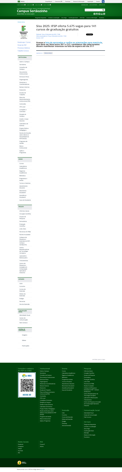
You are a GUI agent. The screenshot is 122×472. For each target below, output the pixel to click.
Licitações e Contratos (23, 110)
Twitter (20, 448)
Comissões (22, 104)
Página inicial (21, 22)
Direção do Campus (22, 115)
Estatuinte (22, 90)
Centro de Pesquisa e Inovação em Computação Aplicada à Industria (23, 268)
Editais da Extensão (22, 295)
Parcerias (22, 301)
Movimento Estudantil (22, 191)
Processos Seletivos (24, 48)
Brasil (23, 1)
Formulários (23, 221)
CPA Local (22, 107)
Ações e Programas (22, 151)
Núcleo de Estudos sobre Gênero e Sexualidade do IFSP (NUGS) (25, 135)
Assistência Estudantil (22, 196)
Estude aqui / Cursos (24, 42)
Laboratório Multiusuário (23, 257)
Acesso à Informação (91, 18)
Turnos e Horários (24, 183)
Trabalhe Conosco (23, 51)
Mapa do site (102, 4)
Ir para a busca (38, 4)
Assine (41, 446)
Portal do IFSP (22, 45)
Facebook (20, 444)
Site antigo (64, 18)
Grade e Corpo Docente (23, 120)
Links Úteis (22, 229)
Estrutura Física (24, 77)
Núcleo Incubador (24, 234)
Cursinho (22, 286)
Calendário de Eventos (23, 124)
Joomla (42, 469)
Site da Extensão (24, 304)
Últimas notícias (48, 53)
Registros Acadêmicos (23, 172)
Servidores (22, 64)
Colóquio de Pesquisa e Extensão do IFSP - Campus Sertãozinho (25, 241)
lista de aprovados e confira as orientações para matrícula (73, 42)
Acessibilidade (84, 4)
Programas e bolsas (23, 179)
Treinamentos (23, 260)
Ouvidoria (101, 18)
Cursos (21, 163)
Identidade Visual (24, 315)
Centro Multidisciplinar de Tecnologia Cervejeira (24, 250)
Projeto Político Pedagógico (24, 129)
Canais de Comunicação (23, 319)
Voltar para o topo (98, 359)
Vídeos (22, 340)
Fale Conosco (23, 323)
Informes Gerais (24, 211)
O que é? (42, 444)
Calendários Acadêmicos (23, 167)
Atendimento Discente (23, 187)
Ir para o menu (30, 4)
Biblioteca (22, 176)
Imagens (22, 335)
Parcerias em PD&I (25, 232)
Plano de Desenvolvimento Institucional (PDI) (24, 99)
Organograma (23, 79)
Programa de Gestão (23, 142)
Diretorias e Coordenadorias (24, 83)
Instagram (21, 446)
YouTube (20, 450)
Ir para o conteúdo (21, 4)
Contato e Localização (53, 18)
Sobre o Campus (24, 62)
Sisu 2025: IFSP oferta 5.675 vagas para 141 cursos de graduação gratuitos (66, 27)
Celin (21, 283)
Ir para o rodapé (47, 4)
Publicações (23, 346)
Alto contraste (93, 4)
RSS (19, 453)
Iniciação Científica (25, 214)
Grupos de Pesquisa (22, 217)
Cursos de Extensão (22, 290)
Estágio (21, 298)
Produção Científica (22, 225)
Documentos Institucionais (23, 73)
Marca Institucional (23, 147)
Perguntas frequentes (40, 18)
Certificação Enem (73, 18)
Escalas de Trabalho (22, 93)
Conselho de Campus (23, 68)
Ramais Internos (24, 87)
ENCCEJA (82, 18)
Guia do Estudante (25, 200)
